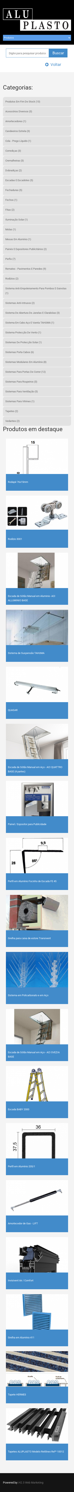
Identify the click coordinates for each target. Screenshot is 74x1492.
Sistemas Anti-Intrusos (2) (20, 303)
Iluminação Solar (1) (16, 219)
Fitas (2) (10, 209)
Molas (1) (10, 229)
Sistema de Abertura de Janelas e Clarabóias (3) (32, 312)
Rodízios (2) (12, 278)
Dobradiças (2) (13, 170)
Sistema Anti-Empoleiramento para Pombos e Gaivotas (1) (36, 291)
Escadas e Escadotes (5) (19, 180)
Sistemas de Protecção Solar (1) (23, 342)
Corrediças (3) (13, 150)
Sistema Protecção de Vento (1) (23, 332)
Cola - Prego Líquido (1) (18, 140)
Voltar (53, 64)
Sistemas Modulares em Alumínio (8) (26, 362)
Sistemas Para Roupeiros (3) (21, 381)
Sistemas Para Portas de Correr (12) (25, 371)
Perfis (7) (10, 258)
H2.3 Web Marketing (31, 1482)
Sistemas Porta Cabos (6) (19, 352)
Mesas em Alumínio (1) (18, 239)
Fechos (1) (11, 199)
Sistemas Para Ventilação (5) (21, 391)
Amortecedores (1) (15, 121)
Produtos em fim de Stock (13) (22, 101)
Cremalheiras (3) (14, 160)
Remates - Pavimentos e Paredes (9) (25, 268)
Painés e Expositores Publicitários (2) (26, 249)
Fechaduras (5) (13, 190)
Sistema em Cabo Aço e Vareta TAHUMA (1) (29, 322)
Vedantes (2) (12, 421)
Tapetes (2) (11, 411)
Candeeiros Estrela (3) (17, 131)
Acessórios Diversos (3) (18, 111)
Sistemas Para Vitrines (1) (20, 401)
